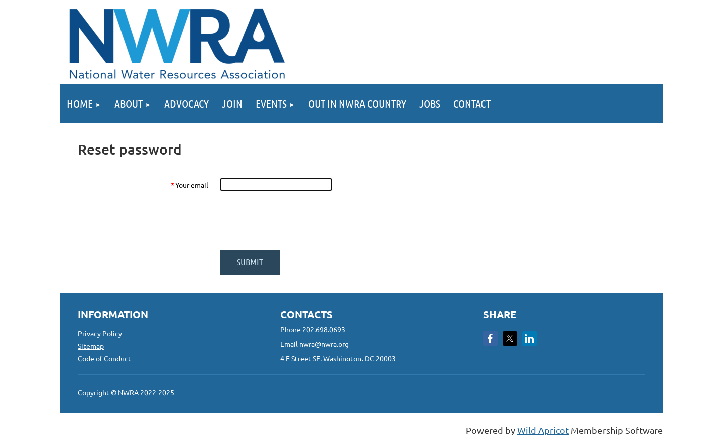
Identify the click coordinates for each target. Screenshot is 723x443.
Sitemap (91, 345)
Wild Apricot (543, 430)
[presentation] (295, 220)
